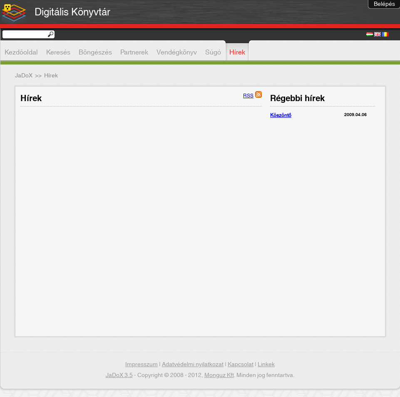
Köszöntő (280, 115)
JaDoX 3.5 (119, 375)
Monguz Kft (219, 375)
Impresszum (141, 364)
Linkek (266, 364)
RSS (248, 95)
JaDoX (23, 75)
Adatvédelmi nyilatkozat (193, 364)
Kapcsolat (240, 364)
